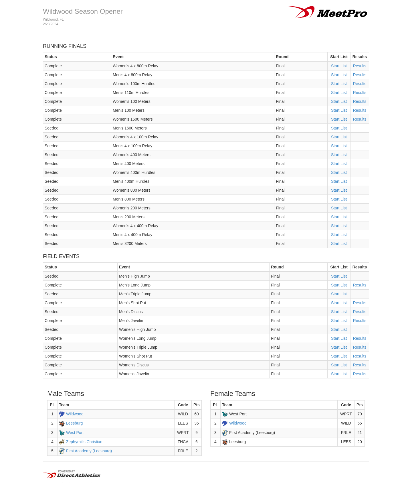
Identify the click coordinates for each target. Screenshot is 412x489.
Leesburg (74, 423)
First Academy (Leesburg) (89, 451)
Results (360, 66)
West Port (75, 432)
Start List (339, 66)
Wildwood (75, 414)
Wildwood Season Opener (83, 11)
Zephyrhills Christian (84, 441)
